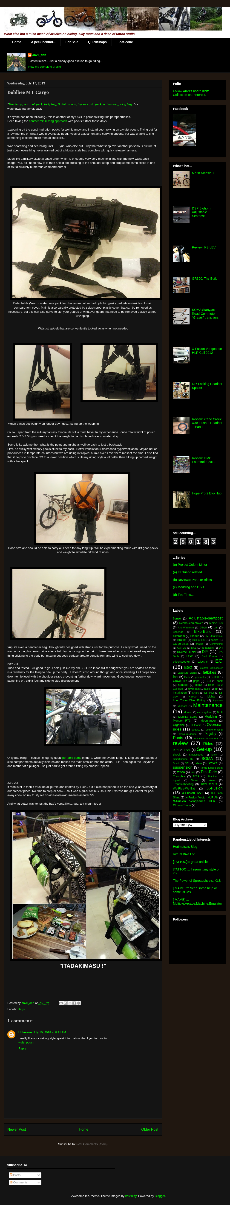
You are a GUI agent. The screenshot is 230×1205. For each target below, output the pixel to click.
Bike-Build (203, 631)
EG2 (188, 667)
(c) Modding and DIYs (188, 587)
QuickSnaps (97, 42)
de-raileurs (207, 647)
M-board (182, 706)
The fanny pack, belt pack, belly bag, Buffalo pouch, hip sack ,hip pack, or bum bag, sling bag (70, 104)
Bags (21, 1009)
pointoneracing (214, 729)
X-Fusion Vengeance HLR (194, 801)
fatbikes (209, 672)
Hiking (198, 684)
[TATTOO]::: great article (190, 862)
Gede (187, 677)
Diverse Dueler (186, 652)
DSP (189, 656)
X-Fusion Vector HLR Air (201, 797)
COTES (181, 647)
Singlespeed (196, 754)
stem (199, 763)
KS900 (193, 696)
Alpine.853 (216, 623)
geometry (200, 677)
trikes (212, 780)
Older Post (149, 1129)
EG (219, 661)
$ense (177, 618)
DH (221, 647)
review (180, 743)
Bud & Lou (199, 640)
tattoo (181, 772)
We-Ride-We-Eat (184, 788)
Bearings (178, 631)
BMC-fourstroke (214, 636)
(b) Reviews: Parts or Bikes (192, 580)
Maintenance (208, 705)
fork (175, 677)
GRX (208, 681)
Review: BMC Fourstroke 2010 (204, 460)
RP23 (176, 750)
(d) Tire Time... (183, 595)
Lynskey (218, 700)
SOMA (207, 758)
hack (219, 681)
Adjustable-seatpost (206, 618)
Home (16, 42)
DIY (205, 652)
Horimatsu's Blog (185, 846)
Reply (22, 1048)
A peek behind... (43, 42)
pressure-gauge (187, 734)
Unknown (25, 1032)
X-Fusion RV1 (192, 793)
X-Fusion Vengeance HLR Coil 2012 (207, 350)
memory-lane (204, 712)
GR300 (215, 677)
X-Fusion (215, 788)
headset (183, 684)
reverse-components (206, 738)
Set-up (204, 749)
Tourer (194, 780)
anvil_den (39, 55)
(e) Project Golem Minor (190, 564)
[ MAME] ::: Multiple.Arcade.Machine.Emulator (197, 901)
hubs (207, 688)
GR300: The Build (205, 278)
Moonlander (208, 720)
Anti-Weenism (186, 627)
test (193, 772)
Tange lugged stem (211, 767)
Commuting (216, 643)
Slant (214, 754)
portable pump (71, 757)
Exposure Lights (187, 672)
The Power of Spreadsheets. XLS (197, 880)
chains (199, 643)
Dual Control (209, 656)
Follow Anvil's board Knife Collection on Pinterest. (191, 93)
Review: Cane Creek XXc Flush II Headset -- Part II (207, 423)
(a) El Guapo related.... (189, 572)
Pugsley (210, 734)
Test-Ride (209, 772)
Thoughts (179, 776)
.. (133, 104)
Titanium (212, 776)
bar (216, 627)
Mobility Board (188, 716)
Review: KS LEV (204, 247)
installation (180, 692)
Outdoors (196, 725)
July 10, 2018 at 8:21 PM (49, 1032)
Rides (208, 744)
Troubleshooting (183, 784)
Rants (178, 738)
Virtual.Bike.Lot (184, 854)
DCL (193, 647)
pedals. (196, 729)
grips (196, 681)
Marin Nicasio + (203, 173)
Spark (176, 763)
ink (216, 688)
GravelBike (180, 681)
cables (214, 640)
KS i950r (209, 692)
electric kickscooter (211, 668)
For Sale (72, 42)
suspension (183, 767)
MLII (220, 712)
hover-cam (193, 688)
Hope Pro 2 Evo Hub (206, 493)
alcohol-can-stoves (191, 623)
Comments (19, 1182)
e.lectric (202, 661)
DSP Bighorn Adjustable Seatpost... (201, 212)
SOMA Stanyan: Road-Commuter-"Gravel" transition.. (206, 313)
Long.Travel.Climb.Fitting (189, 700)
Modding (210, 716)
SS (187, 763)
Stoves (213, 763)
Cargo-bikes (181, 643)
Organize (179, 725)
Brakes (181, 640)
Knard (195, 692)
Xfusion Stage (182, 805)
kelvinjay (130, 1196)
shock (177, 754)
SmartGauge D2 (183, 759)
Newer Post (16, 1129)
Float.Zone (125, 42)
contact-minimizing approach (48, 121)
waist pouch (26, 1042)
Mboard (188, 712)
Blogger (160, 1196)
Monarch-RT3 (182, 720)
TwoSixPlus (208, 784)
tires (196, 776)
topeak (177, 780)
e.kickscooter (181, 661)
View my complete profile (44, 66)
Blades (194, 636)
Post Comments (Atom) (91, 1144)
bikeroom (179, 636)
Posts (15, 1175)
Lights (211, 696)
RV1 (187, 750)
